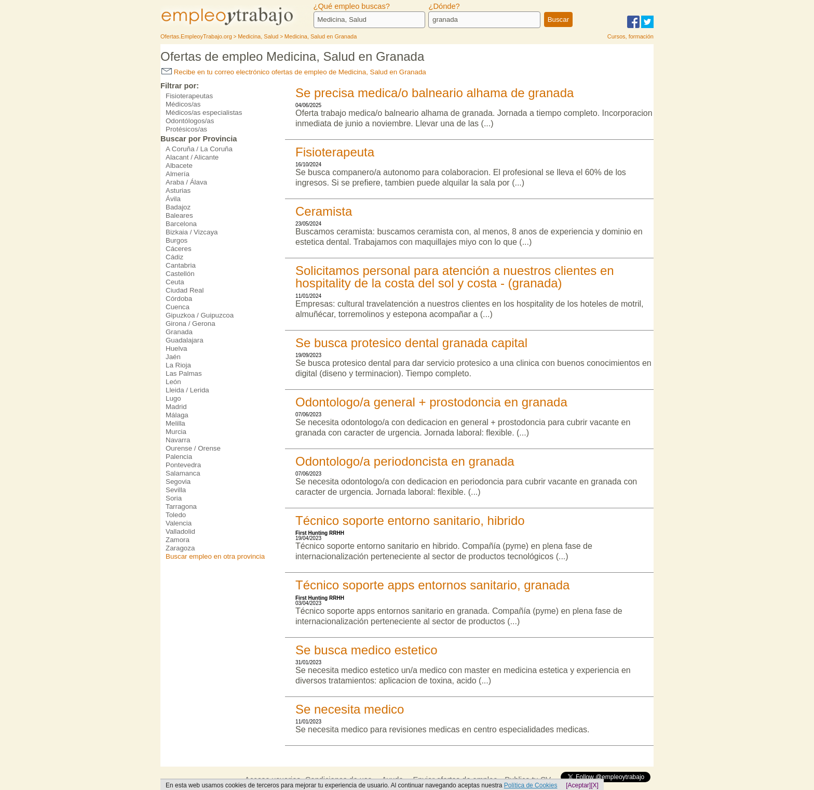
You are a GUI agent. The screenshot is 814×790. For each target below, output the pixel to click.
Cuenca (177, 307)
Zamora (177, 540)
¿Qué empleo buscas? (352, 6)
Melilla (175, 423)
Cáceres (179, 249)
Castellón (180, 274)
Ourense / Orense (193, 448)
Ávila (173, 199)
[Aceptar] (578, 785)
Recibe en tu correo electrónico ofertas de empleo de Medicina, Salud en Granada (293, 72)
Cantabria (181, 265)
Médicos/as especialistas (204, 112)
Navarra (178, 440)
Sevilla (176, 490)
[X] (595, 785)
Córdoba (179, 298)
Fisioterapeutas (189, 96)
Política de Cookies (531, 785)
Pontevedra (183, 465)
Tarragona (181, 506)
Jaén (173, 357)
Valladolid (180, 531)
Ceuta (175, 282)
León (173, 382)
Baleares (179, 215)
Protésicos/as (186, 129)
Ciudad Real (185, 290)
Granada (179, 332)
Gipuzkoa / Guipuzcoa (200, 315)
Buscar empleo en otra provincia (215, 556)
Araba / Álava (186, 182)
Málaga (177, 415)
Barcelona (181, 224)
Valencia (179, 523)
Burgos (176, 240)
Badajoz (178, 207)
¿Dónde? (443, 6)
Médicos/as (183, 104)
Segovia (178, 481)
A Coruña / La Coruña (199, 149)
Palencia (179, 456)
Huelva (176, 348)
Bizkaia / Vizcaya (192, 232)
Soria (174, 498)
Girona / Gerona (190, 323)
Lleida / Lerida (187, 390)
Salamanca (183, 473)
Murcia (176, 432)
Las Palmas (184, 373)
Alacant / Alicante (192, 157)
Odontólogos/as (190, 121)
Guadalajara (185, 340)
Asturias (178, 190)
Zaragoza (180, 548)
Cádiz (174, 257)
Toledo (176, 515)
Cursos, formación (630, 36)
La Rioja (178, 365)
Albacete (179, 165)
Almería (177, 174)
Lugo (173, 398)
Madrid (176, 407)
